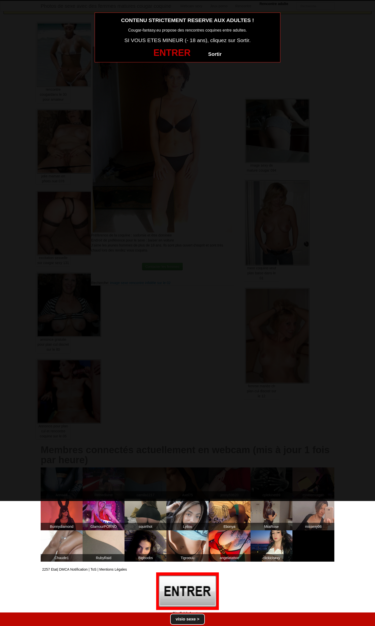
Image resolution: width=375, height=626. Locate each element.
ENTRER (172, 53)
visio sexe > (188, 619)
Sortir (214, 54)
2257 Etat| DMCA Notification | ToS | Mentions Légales (84, 569)
